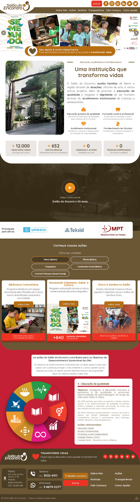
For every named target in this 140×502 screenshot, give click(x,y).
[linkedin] (123, 3)
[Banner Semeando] (70, 32)
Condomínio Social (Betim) (89, 266)
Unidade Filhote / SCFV (89, 437)
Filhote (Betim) (89, 259)
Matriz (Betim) (50, 259)
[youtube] (129, 3)
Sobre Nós (61, 11)
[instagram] (112, 3)
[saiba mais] (23, 304)
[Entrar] (96, 4)
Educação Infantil (86, 428)
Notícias (82, 11)
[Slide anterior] (3, 32)
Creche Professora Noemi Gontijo (50, 273)
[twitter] (135, 3)
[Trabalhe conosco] (75, 476)
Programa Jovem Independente (93, 434)
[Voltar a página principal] (16, 457)
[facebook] (106, 3)
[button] (70, 32)
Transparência (96, 11)
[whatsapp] (117, 3)
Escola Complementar (88, 431)
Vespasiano (50, 266)
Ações (72, 11)
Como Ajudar (130, 11)
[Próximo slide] (136, 32)
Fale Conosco (113, 10)
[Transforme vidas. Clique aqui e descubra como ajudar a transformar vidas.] (65, 456)
